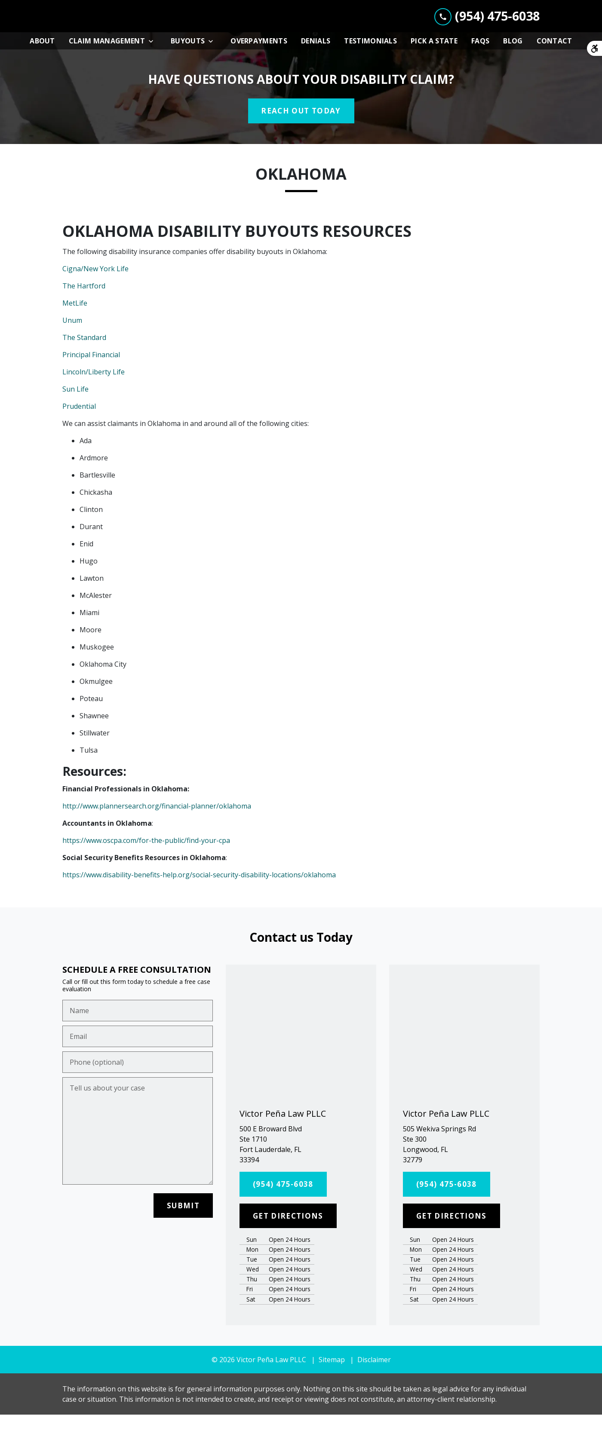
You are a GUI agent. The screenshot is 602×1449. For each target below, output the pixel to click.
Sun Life (75, 424)
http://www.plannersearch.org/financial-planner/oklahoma (156, 841)
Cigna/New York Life (95, 303)
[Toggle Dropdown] (153, 75)
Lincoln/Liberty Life (93, 406)
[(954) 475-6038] (283, 1219)
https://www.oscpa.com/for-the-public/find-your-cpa (146, 875)
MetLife (74, 338)
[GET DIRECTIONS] (288, 1250)
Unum (72, 355)
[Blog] (513, 75)
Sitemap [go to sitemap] (332, 1394)
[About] (42, 75)
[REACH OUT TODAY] (301, 145)
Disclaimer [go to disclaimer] (374, 1394)
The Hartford (83, 320)
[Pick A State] (434, 75)
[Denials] (316, 75)
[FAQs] (480, 75)
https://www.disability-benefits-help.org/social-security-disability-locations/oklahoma (199, 909)
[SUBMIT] (183, 1240)
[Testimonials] (370, 75)
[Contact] (554, 75)
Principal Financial (91, 389)
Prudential (79, 441)
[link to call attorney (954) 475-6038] (487, 33)
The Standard (84, 372)
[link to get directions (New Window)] (301, 1179)
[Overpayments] (259, 75)
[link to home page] (126, 33)
